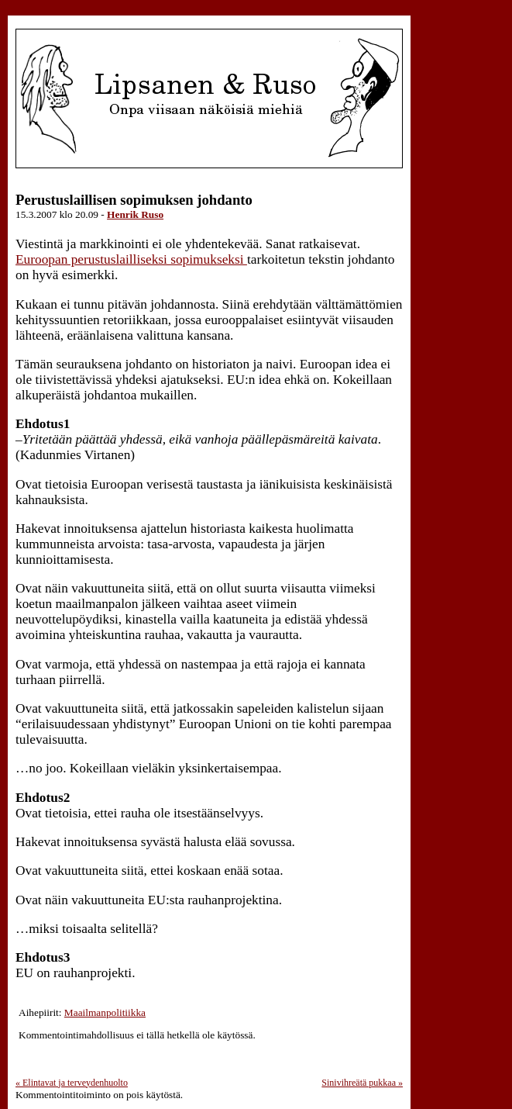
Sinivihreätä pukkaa (362, 1082)
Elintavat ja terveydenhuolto (71, 1082)
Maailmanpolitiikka (105, 1012)
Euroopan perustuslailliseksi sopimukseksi (131, 259)
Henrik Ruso (135, 214)
